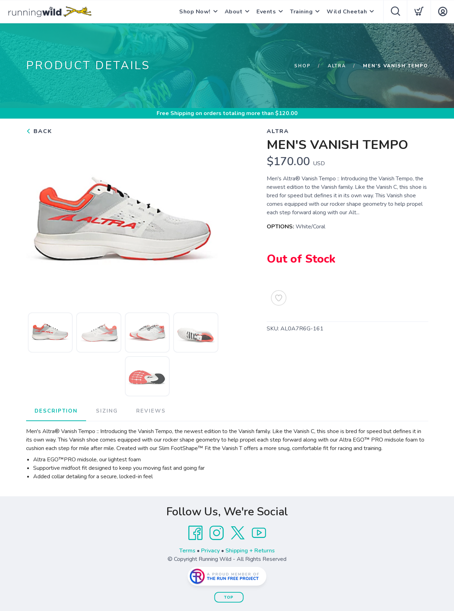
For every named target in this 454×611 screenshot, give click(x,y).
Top (229, 597)
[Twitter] (237, 533)
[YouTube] (259, 533)
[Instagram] (216, 533)
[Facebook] (195, 533)
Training (301, 12)
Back (39, 131)
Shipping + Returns (250, 551)
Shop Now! (195, 12)
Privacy (210, 551)
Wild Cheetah (347, 12)
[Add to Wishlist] (278, 298)
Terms (187, 551)
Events (266, 12)
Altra (337, 66)
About (234, 12)
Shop (302, 66)
